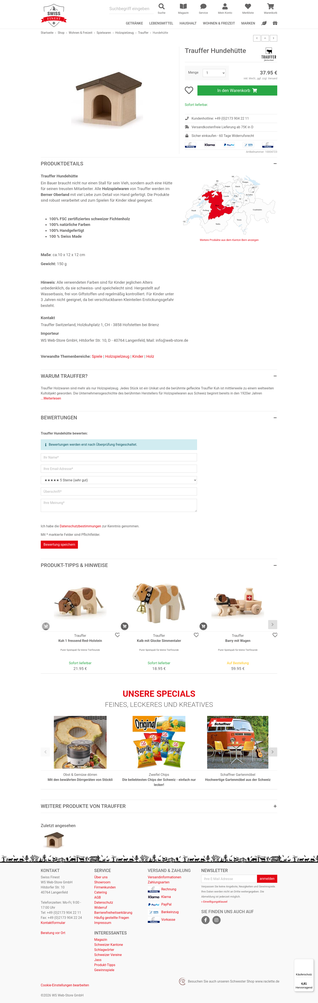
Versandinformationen (164, 877)
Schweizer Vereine (108, 955)
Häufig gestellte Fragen (111, 918)
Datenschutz (103, 902)
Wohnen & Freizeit (219, 23)
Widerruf (100, 908)
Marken (248, 23)
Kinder (138, 356)
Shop (61, 32)
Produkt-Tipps (104, 965)
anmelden (267, 879)
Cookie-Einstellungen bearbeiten (65, 985)
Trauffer (143, 32)
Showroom (102, 882)
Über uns (100, 877)
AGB (97, 897)
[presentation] (45, 624)
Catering (100, 892)
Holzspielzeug (124, 32)
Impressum (102, 923)
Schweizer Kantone (108, 945)
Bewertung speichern (59, 545)
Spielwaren (103, 32)
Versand (272, 78)
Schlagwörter (104, 950)
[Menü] (311, 961)
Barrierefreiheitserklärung (113, 913)
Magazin (100, 940)
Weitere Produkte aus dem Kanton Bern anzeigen (229, 240)
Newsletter (214, 870)
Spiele (97, 356)
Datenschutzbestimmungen (80, 526)
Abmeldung (208, 896)
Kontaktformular (53, 923)
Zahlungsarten (159, 882)
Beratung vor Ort (53, 933)
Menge (193, 72)
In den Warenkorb (237, 90)
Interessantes (110, 933)
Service (102, 870)
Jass (97, 960)
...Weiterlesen (51, 398)
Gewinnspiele (104, 970)
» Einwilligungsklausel (214, 901)
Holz (150, 356)
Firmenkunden (105, 887)
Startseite (47, 32)
